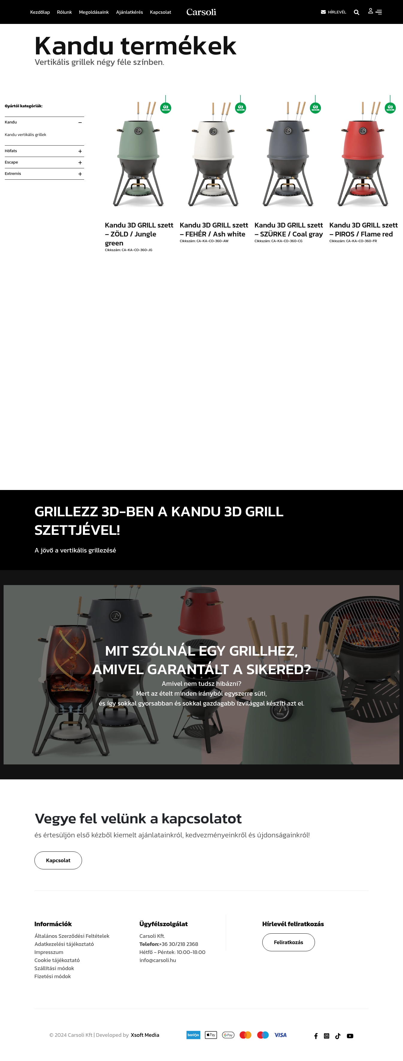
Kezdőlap (40, 12)
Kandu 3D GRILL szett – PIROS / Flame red (364, 229)
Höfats (11, 151)
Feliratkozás (288, 942)
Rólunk (64, 12)
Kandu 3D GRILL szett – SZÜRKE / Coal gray (288, 229)
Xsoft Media (145, 1035)
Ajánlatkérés (129, 12)
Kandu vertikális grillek (25, 135)
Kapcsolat (160, 12)
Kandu (11, 122)
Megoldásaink (94, 12)
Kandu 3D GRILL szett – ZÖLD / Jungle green (139, 234)
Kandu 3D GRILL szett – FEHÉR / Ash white (214, 229)
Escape (11, 162)
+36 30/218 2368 (178, 944)
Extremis (13, 173)
